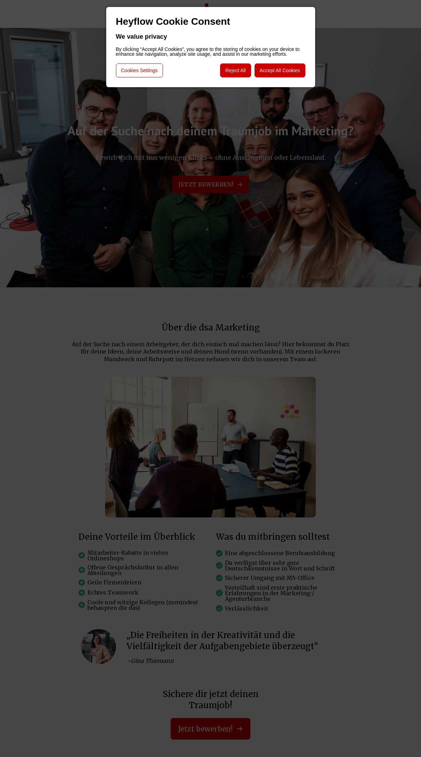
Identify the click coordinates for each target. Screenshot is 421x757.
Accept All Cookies (280, 70)
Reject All (235, 70)
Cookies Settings (139, 70)
